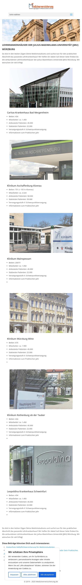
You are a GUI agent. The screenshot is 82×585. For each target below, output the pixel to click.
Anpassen (14, 574)
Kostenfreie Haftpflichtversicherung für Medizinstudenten (30, 547)
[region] (32, 564)
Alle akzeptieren (47, 574)
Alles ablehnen (29, 574)
